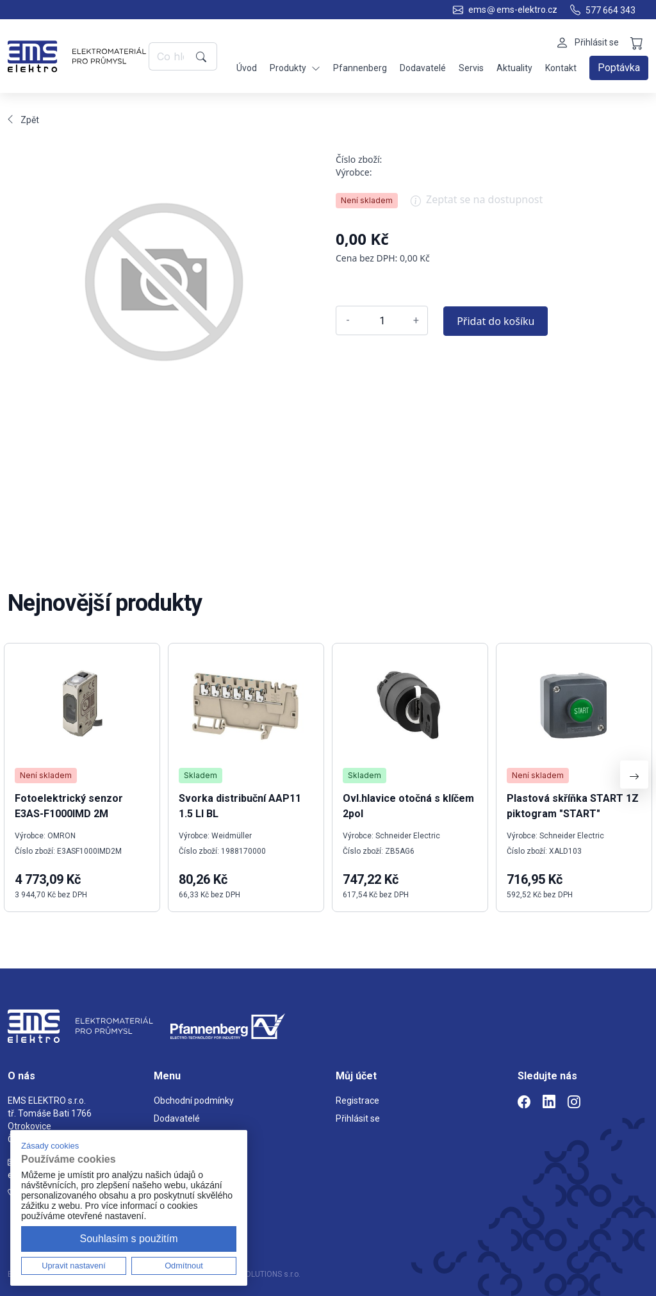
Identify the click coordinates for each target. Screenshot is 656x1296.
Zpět (23, 120)
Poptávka (619, 68)
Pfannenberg (360, 68)
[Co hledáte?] (170, 56)
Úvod (246, 68)
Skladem (200, 775)
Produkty (295, 68)
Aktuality (514, 68)
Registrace (357, 1100)
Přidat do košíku (495, 321)
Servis (471, 68)
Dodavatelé (423, 68)
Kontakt (561, 68)
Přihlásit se (358, 1118)
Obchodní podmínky (194, 1100)
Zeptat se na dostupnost (477, 204)
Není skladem (367, 200)
